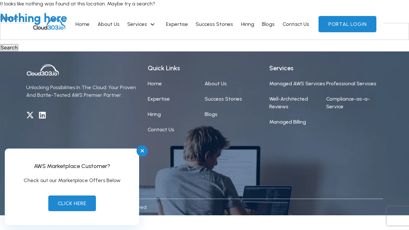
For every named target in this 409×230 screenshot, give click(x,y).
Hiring (154, 114)
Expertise (159, 99)
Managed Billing (287, 122)
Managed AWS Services (297, 83)
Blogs (211, 114)
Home (155, 83)
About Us (216, 83)
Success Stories (223, 99)
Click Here (72, 203)
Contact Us (161, 129)
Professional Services (351, 83)
